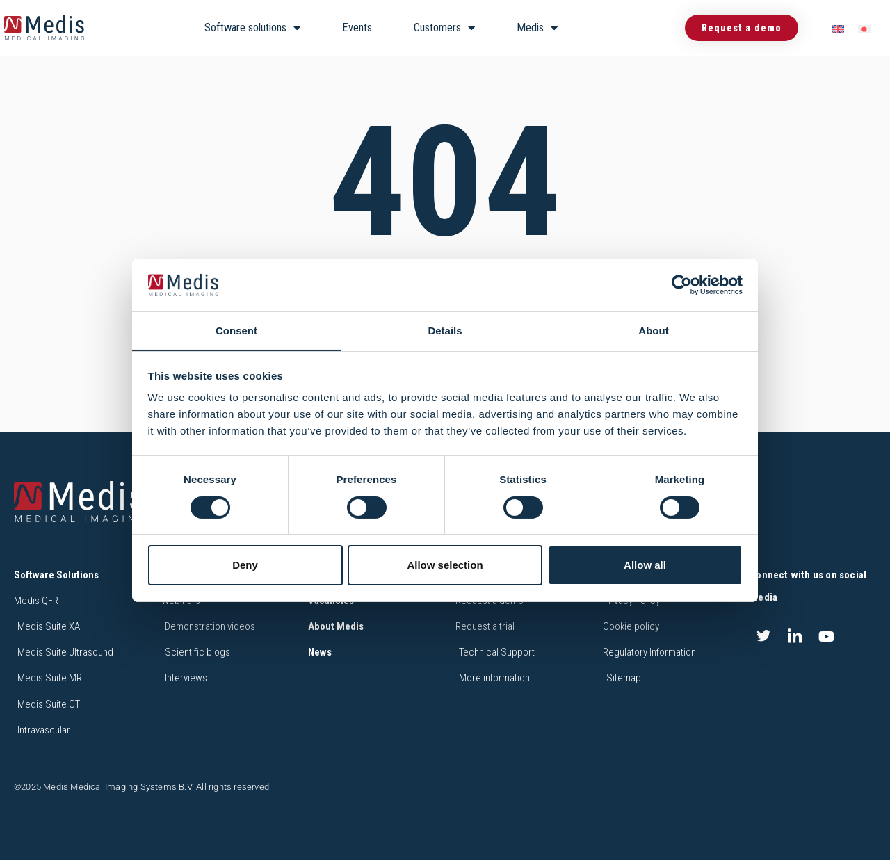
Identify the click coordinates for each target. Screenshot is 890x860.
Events (357, 27)
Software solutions (252, 28)
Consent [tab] (236, 330)
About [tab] (653, 330)
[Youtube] (826, 636)
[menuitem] (838, 28)
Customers (444, 28)
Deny (245, 565)
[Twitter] (763, 636)
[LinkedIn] (794, 636)
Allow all (645, 565)
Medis (537, 28)
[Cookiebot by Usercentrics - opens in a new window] (682, 284)
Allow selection (445, 565)
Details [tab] (445, 330)
